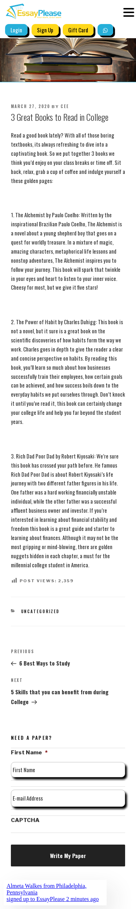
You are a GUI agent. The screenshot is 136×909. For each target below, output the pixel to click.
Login (16, 30)
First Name (29, 752)
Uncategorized (40, 611)
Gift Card (78, 30)
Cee (65, 106)
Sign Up (45, 30)
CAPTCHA (25, 820)
